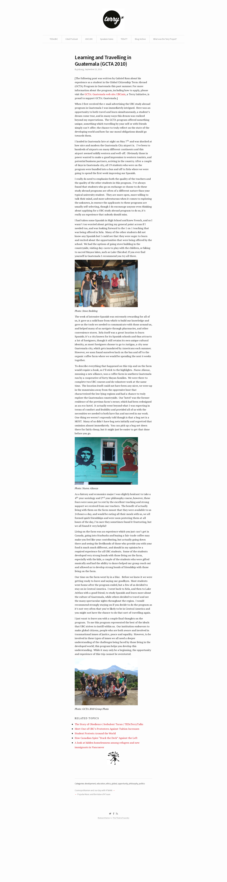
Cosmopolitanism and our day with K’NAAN (94, 844)
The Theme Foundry (121, 873)
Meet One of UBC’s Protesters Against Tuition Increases (108, 780)
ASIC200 (103, 39)
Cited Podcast (85, 39)
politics (146, 837)
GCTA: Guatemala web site (101, 105)
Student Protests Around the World (96, 785)
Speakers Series (122, 39)
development (92, 837)
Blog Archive (158, 39)
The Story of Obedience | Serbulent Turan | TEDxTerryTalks (111, 775)
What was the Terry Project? (113, 47)
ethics (111, 837)
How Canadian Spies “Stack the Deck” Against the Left (107, 790)
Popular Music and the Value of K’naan (95, 848)
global (117, 837)
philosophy (137, 837)
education (103, 837)
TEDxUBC (67, 39)
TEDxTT (141, 39)
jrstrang (81, 78)
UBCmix (123, 105)
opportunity (126, 837)
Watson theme (103, 873)
